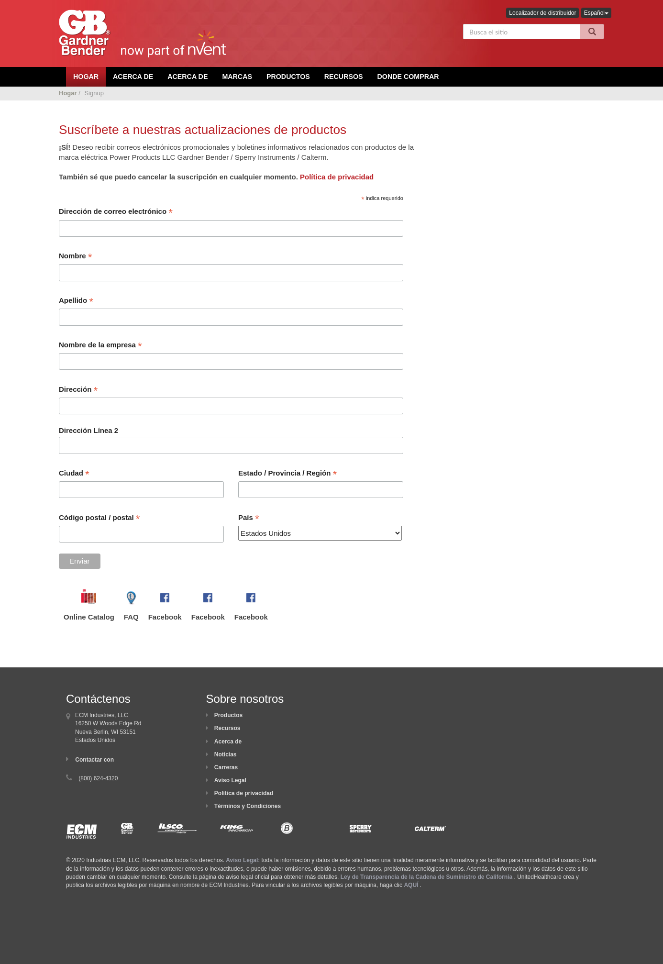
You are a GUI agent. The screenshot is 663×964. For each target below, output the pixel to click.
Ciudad (74, 474)
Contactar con (94, 759)
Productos (288, 76)
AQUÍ (411, 885)
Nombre (75, 257)
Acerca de (228, 741)
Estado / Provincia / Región (287, 474)
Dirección (78, 390)
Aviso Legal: (243, 860)
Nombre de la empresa (100, 346)
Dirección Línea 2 (88, 430)
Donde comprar (408, 76)
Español (596, 13)
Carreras (226, 767)
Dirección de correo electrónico (116, 212)
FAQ (131, 617)
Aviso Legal (230, 780)
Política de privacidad (337, 177)
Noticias (225, 754)
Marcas (237, 76)
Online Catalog (89, 617)
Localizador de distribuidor (542, 13)
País (248, 518)
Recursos (343, 76)
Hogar (68, 93)
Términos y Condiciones (247, 806)
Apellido (76, 301)
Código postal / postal (99, 518)
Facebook (165, 617)
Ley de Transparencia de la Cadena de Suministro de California (426, 877)
